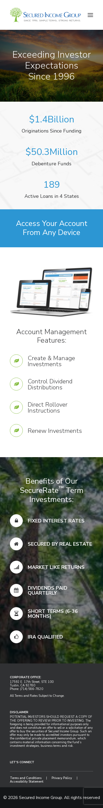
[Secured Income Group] (45, 14)
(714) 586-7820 (31, 689)
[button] (90, 15)
